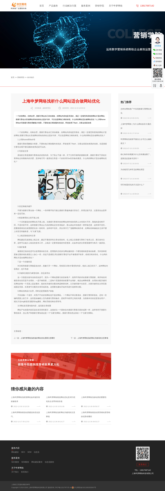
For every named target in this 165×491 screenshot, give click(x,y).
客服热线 (158, 58)
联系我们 (24, 472)
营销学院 (99, 5)
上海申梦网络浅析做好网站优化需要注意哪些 (38, 338)
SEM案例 (25, 462)
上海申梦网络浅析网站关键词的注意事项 (93, 338)
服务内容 (15, 448)
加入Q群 (159, 65)
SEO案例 (15, 462)
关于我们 (15, 472)
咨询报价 (158, 61)
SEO (23, 452)
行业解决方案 (69, 5)
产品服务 (53, 5)
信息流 (36, 452)
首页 (41, 5)
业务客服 (158, 50)
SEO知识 (30, 77)
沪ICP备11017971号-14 (63, 487)
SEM (29, 452)
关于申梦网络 (115, 5)
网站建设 (21, 240)
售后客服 (158, 54)
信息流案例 (49, 462)
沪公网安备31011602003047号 (84, 487)
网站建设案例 (36, 462)
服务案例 (85, 5)
